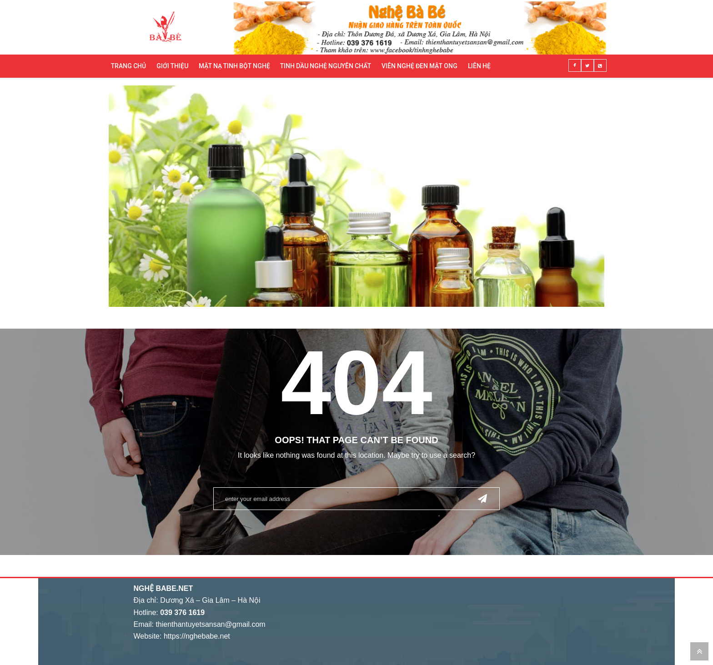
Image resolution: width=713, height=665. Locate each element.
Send (482, 498)
